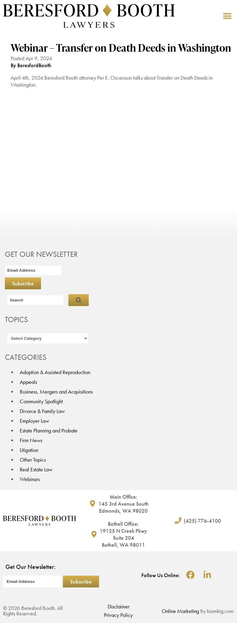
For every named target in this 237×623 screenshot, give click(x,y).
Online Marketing (180, 611)
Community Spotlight (41, 401)
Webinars (30, 479)
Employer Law (34, 420)
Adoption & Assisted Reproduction (55, 372)
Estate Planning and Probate (48, 430)
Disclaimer (118, 606)
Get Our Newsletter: (30, 567)
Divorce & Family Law (42, 411)
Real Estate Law (36, 469)
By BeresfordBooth (31, 65)
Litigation (29, 449)
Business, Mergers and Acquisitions (56, 391)
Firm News (31, 440)
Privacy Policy (118, 614)
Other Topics (33, 459)
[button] (227, 16)
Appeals (28, 381)
